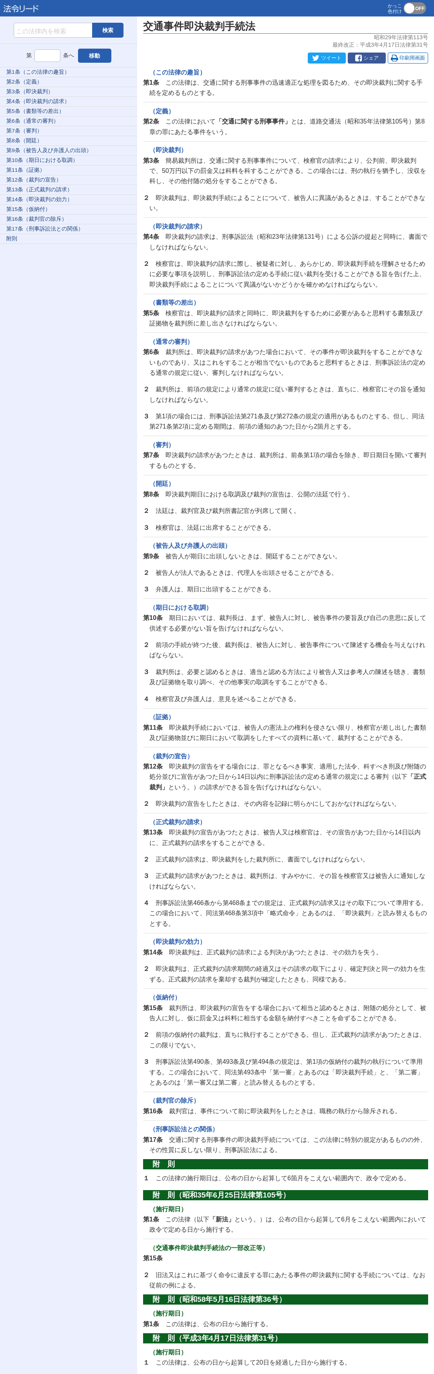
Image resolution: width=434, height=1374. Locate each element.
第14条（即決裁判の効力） (39, 199)
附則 (11, 239)
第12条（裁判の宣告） (34, 180)
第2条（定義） (24, 82)
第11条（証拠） (25, 170)
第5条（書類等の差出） (35, 111)
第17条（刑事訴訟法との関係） (45, 229)
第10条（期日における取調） (42, 160)
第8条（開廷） (24, 141)
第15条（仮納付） (28, 209)
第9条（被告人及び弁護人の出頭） (49, 150)
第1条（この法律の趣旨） (38, 72)
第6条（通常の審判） (32, 121)
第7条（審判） (24, 131)
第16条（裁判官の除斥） (36, 219)
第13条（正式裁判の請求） (39, 190)
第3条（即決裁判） (29, 92)
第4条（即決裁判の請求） (38, 101)
